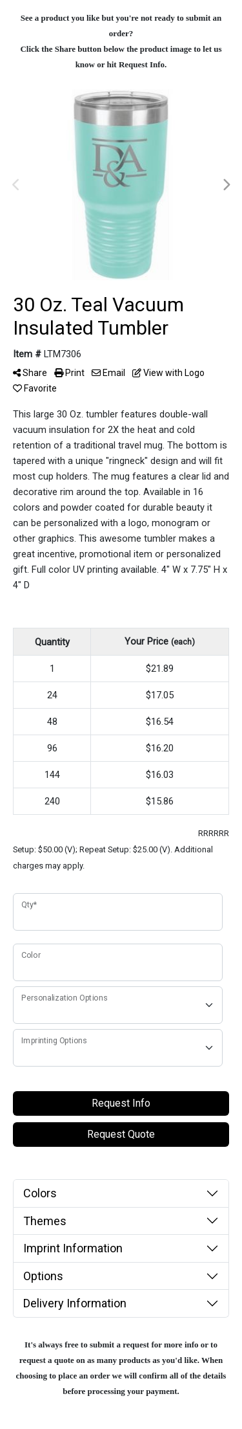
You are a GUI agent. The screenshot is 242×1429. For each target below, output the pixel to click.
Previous (16, 185)
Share (30, 373)
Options (43, 1276)
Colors (40, 1193)
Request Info (121, 1103)
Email (108, 373)
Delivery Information (74, 1303)
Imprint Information (73, 1248)
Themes (44, 1221)
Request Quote (121, 1134)
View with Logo (168, 373)
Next (225, 185)
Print (69, 373)
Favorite (35, 388)
